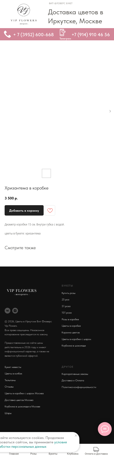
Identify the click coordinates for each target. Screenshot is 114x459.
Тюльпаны (10, 380)
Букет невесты (13, 367)
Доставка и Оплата (73, 380)
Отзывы (9, 386)
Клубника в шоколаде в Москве (22, 406)
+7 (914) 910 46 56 (91, 34)
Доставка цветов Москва (19, 400)
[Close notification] (76, 435)
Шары (8, 413)
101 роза (67, 312)
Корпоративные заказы (75, 374)
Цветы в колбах (13, 373)
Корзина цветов (71, 332)
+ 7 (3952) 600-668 (33, 34)
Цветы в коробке (71, 325)
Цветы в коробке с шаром (76, 339)
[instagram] (15, 311)
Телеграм (65, 38)
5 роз (66, 299)
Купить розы (68, 293)
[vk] (7, 311)
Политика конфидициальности (79, 387)
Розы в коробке (70, 319)
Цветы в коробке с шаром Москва (24, 393)
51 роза (66, 306)
